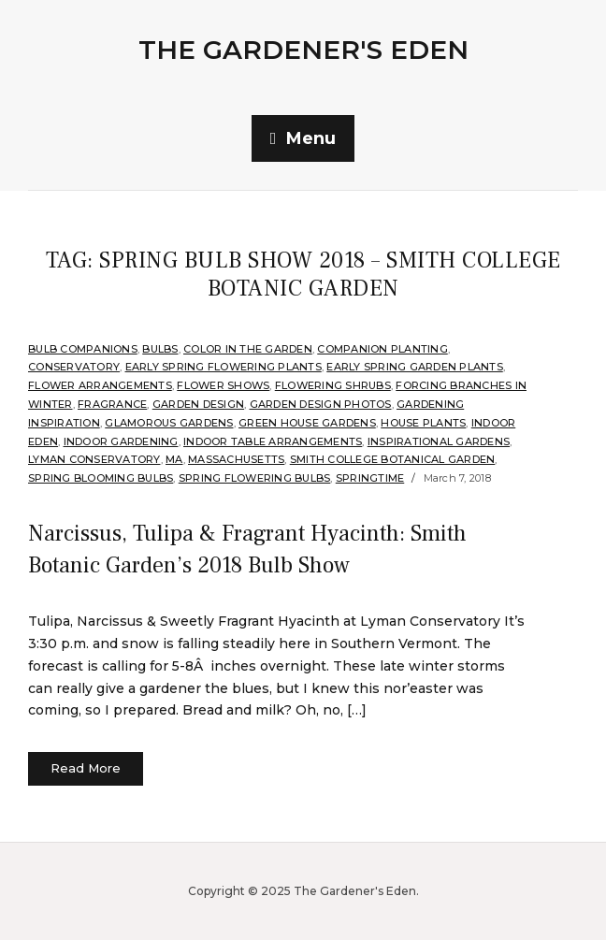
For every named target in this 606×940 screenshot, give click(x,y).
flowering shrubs (333, 385)
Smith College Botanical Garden (393, 459)
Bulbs (160, 348)
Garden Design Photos (321, 404)
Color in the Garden (247, 348)
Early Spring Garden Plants (414, 366)
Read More (85, 767)
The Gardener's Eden (303, 49)
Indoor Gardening (121, 441)
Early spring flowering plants (223, 366)
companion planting (382, 348)
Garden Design (198, 404)
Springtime (370, 477)
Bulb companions (82, 348)
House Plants (423, 422)
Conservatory (74, 366)
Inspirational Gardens (439, 441)
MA (174, 459)
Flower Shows (223, 385)
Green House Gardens (307, 422)
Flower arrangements (100, 385)
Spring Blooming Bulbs (100, 477)
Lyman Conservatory (94, 459)
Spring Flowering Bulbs (255, 477)
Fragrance (112, 404)
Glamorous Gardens (169, 422)
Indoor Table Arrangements (272, 441)
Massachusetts (236, 459)
